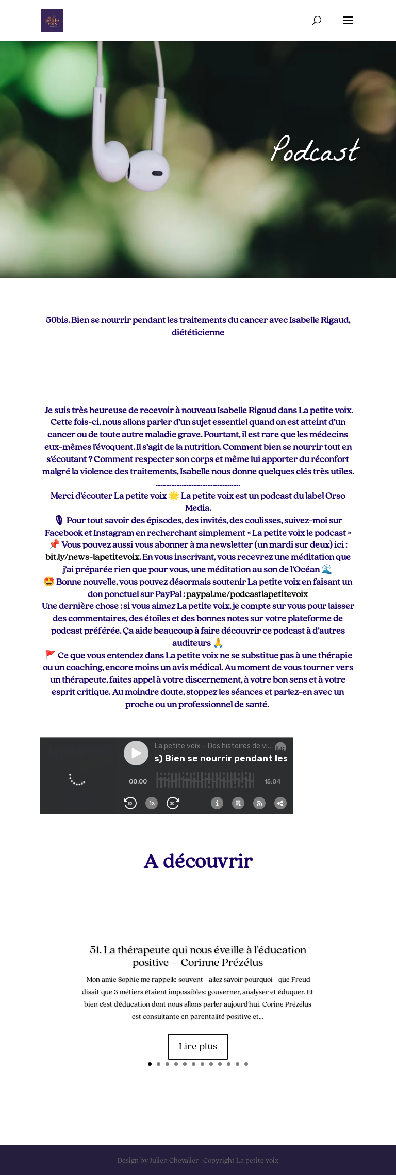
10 (228, 1064)
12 (246, 1064)
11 (237, 1064)
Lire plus (198, 1047)
